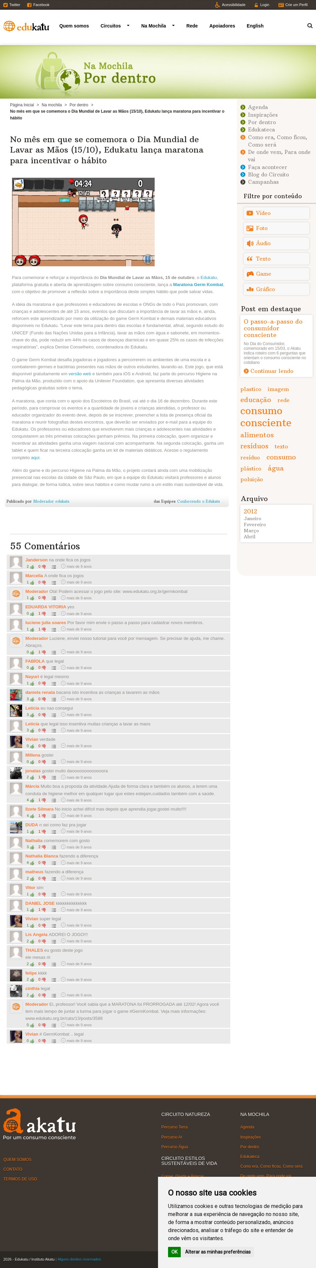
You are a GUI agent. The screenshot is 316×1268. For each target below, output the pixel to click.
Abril (249, 537)
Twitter (14, 5)
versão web (80, 373)
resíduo (250, 457)
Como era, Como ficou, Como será (271, 1166)
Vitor (30, 887)
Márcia (33, 786)
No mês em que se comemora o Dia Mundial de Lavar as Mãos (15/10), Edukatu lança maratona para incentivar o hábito (107, 149)
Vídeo (263, 213)
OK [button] (174, 1252)
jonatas (33, 770)
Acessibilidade (233, 5)
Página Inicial (22, 105)
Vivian (32, 739)
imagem (278, 389)
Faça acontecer (267, 167)
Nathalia (34, 840)
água (276, 468)
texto (281, 446)
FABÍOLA (35, 661)
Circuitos (110, 26)
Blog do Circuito (268, 174)
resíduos (254, 446)
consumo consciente (266, 416)
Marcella (34, 575)
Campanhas (263, 182)
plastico (250, 389)
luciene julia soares (45, 622)
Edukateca (261, 129)
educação (255, 399)
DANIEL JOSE (40, 903)
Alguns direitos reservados (79, 1259)
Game (263, 274)
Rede (192, 26)
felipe (31, 973)
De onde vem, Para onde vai (265, 1176)
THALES (34, 950)
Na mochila (52, 105)
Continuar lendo (272, 371)
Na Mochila (153, 26)
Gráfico (265, 289)
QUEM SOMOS (17, 1159)
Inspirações (263, 115)
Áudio (263, 243)
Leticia (32, 708)
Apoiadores (222, 26)
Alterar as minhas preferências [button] (218, 1252)
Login (264, 5)
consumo (281, 457)
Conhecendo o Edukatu (198, 501)
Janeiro (252, 518)
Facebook (41, 5)
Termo (306, 24)
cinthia (32, 988)
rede (284, 400)
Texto (263, 259)
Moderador (36, 591)
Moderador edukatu (51, 501)
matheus (34, 871)
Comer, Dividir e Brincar (182, 1176)
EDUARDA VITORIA (46, 606)
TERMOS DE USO (20, 1179)
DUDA (31, 824)
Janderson (36, 559)
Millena (33, 755)
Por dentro (79, 105)
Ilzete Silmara (40, 809)
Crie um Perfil (296, 5)
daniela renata (40, 692)
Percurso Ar (171, 1137)
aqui (35, 457)
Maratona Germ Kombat (198, 284)
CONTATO (12, 1169)
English (255, 26)
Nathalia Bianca (42, 856)
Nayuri (32, 676)
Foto (261, 228)
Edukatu (209, 277)
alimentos (257, 435)
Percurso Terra (174, 1127)
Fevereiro (255, 524)
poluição (251, 479)
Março (251, 531)
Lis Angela (36, 934)
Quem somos (74, 26)
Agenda (258, 107)
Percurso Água (174, 1147)
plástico (250, 468)
